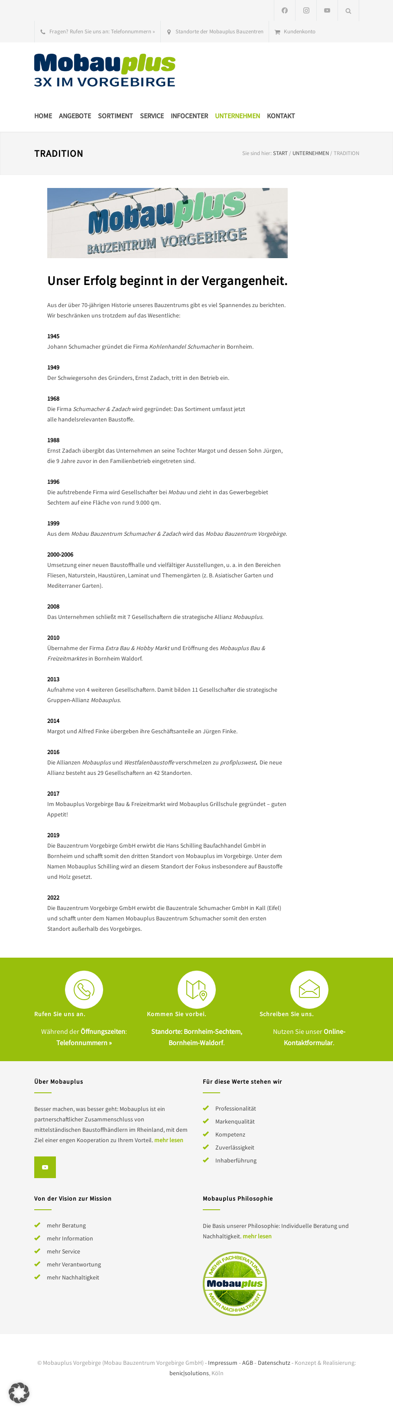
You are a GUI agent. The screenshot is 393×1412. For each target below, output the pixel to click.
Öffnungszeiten (103, 1031)
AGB (247, 1363)
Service (152, 115)
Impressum (222, 1363)
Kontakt (281, 115)
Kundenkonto (299, 31)
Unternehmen (237, 115)
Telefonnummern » (133, 31)
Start (280, 153)
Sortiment (115, 115)
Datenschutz (274, 1363)
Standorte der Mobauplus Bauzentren (219, 31)
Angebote (75, 115)
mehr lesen (168, 1140)
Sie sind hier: (257, 153)
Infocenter (189, 115)
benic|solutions (189, 1373)
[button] (19, 1393)
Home (43, 115)
